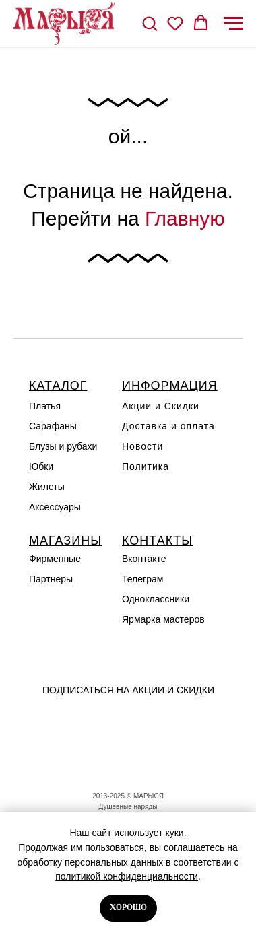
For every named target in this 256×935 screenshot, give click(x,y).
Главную (185, 218)
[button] (149, 23)
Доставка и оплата (168, 426)
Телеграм (142, 579)
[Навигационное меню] (233, 23)
